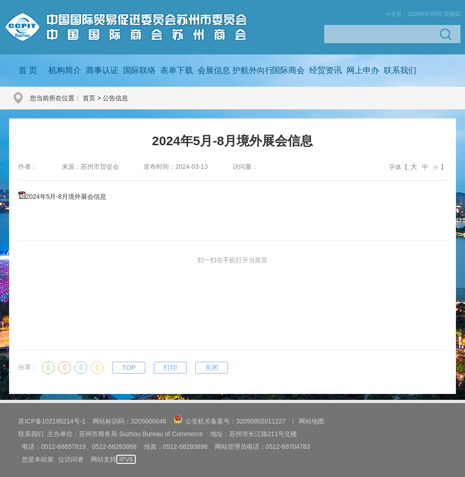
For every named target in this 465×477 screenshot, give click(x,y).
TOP (129, 367)
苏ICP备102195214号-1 (51, 421)
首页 (89, 98)
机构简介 (65, 70)
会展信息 (214, 70)
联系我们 (400, 70)
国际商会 (288, 70)
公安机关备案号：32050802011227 (229, 421)
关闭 (211, 367)
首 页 (28, 70)
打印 (170, 367)
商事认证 (102, 70)
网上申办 (362, 70)
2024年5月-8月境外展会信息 (65, 196)
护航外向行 (252, 70)
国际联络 (139, 70)
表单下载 (176, 70)
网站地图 (311, 421)
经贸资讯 (325, 70)
